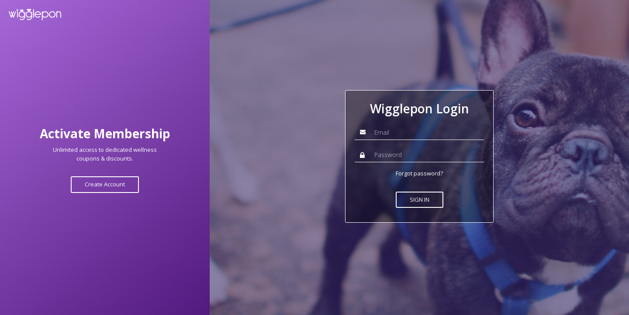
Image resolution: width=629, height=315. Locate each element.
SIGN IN (419, 199)
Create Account (105, 184)
